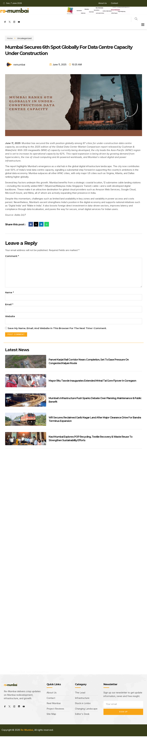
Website (10, 317)
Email (9, 305)
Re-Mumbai (27, 731)
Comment (12, 256)
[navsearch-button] (136, 19)
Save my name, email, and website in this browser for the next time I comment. (57, 329)
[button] (142, 24)
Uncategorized (14, 38)
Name (9, 293)
